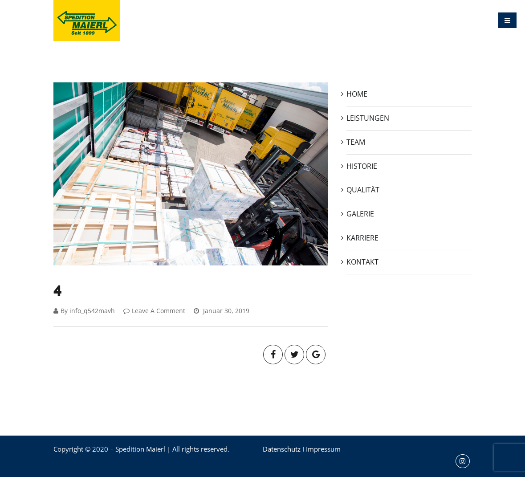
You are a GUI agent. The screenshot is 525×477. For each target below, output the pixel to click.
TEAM (248, 20)
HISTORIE (285, 20)
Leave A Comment (154, 310)
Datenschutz (282, 448)
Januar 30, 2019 (221, 310)
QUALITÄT (327, 20)
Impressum (323, 448)
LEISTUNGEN (207, 20)
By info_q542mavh (84, 310)
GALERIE (367, 20)
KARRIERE (408, 20)
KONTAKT (450, 20)
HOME (164, 20)
